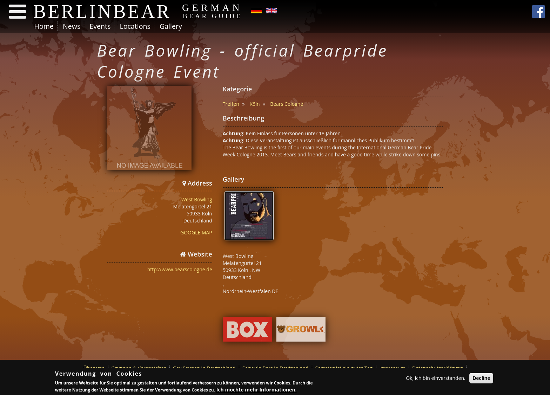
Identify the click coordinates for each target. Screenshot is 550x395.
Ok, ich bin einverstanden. (435, 378)
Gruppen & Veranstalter (138, 368)
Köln (255, 104)
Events (99, 26)
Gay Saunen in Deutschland (204, 368)
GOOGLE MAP (196, 232)
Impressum (392, 368)
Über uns (94, 368)
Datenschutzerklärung (437, 368)
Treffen (231, 104)
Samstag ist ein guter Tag (344, 368)
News (71, 26)
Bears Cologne (286, 104)
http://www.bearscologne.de (179, 269)
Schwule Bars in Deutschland (275, 368)
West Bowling (196, 199)
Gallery (171, 26)
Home (44, 26)
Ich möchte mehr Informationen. (256, 390)
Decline (481, 379)
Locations (135, 26)
